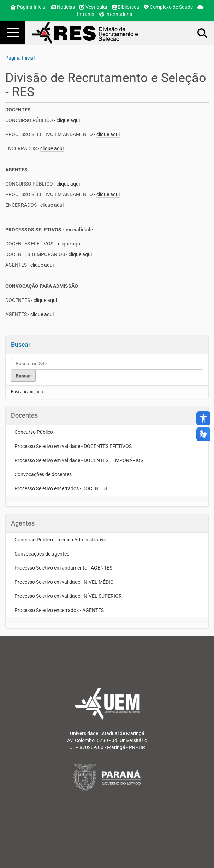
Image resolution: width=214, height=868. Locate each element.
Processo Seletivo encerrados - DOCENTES (60, 488)
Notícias (63, 7)
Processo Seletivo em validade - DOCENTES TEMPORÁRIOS (78, 460)
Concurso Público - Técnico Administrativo (60, 539)
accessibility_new (203, 418)
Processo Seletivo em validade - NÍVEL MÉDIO (64, 582)
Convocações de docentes (43, 474)
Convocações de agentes (41, 554)
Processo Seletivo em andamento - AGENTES (63, 568)
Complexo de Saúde (168, 7)
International (116, 14)
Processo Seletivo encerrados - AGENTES (59, 610)
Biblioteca (125, 7)
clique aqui (108, 134)
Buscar (20, 344)
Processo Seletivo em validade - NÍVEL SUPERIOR (68, 596)
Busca (202, 32)
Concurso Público (33, 432)
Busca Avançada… (28, 391)
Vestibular (93, 7)
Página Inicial (28, 7)
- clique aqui (67, 120)
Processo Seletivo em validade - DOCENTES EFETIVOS (73, 446)
